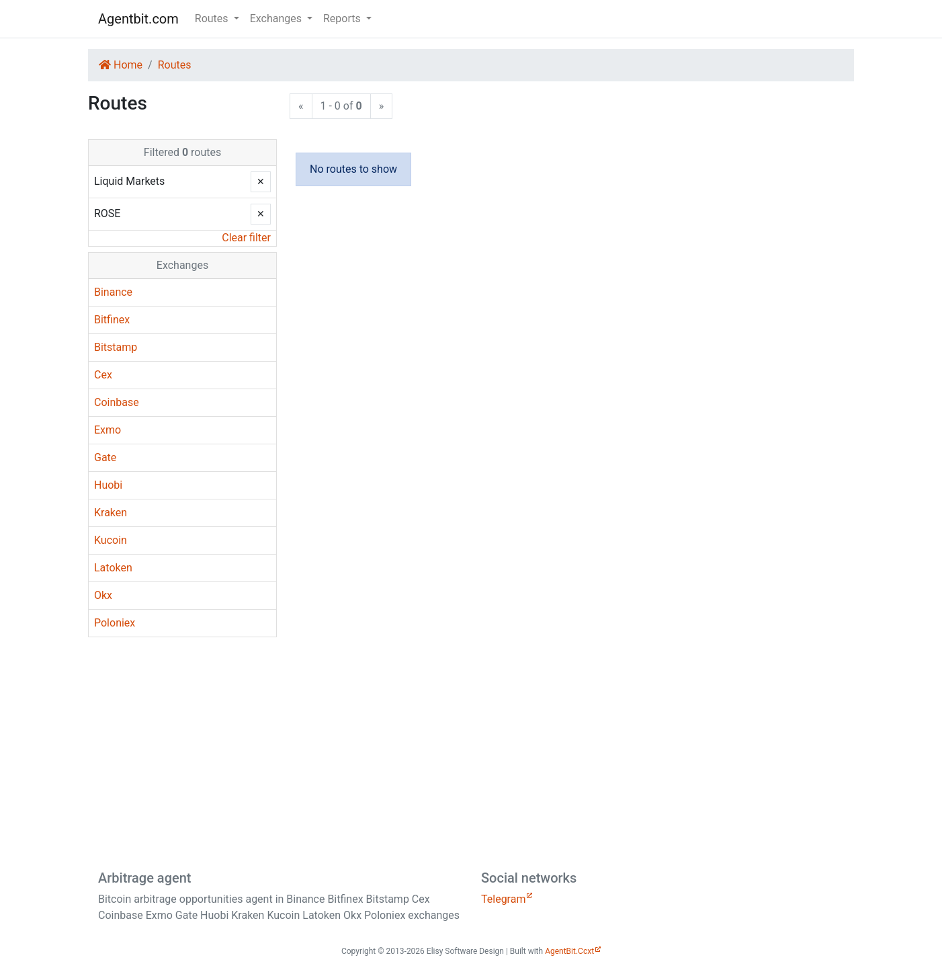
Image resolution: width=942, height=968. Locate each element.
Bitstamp (115, 347)
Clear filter (246, 237)
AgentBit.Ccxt (569, 951)
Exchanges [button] (277, 18)
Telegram (503, 899)
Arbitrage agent (144, 878)
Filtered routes (182, 152)
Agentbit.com (138, 19)
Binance (113, 292)
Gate (105, 457)
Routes (174, 64)
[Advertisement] (471, 753)
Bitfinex (112, 319)
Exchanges (182, 265)
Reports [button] (343, 18)
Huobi (108, 485)
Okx (103, 595)
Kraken (110, 512)
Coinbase (116, 402)
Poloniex (114, 622)
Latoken (113, 567)
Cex (103, 374)
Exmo (107, 430)
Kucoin (110, 540)
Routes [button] (213, 18)
